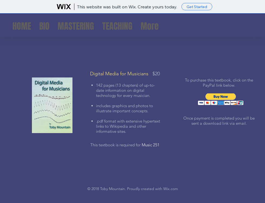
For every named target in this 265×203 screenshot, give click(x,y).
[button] (221, 99)
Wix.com (170, 188)
